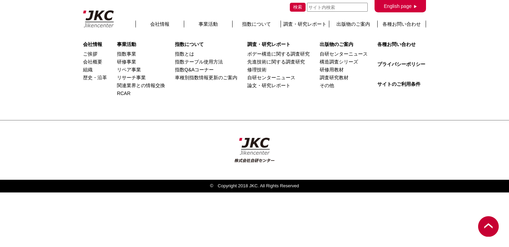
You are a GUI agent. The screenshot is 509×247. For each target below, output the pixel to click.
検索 (297, 7)
